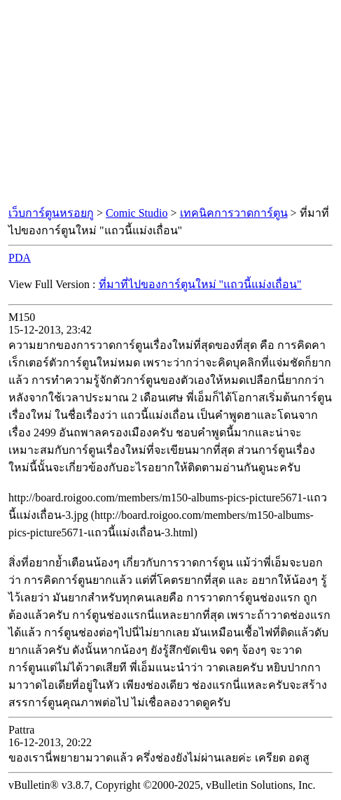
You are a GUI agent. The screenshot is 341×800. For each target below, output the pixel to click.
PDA (19, 258)
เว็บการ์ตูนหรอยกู (51, 213)
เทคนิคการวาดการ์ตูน (234, 213)
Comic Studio (136, 213)
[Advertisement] (170, 103)
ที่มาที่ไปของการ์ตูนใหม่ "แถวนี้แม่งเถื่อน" (200, 284)
